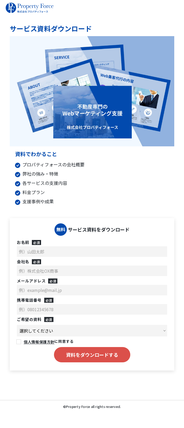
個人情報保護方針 (39, 341)
